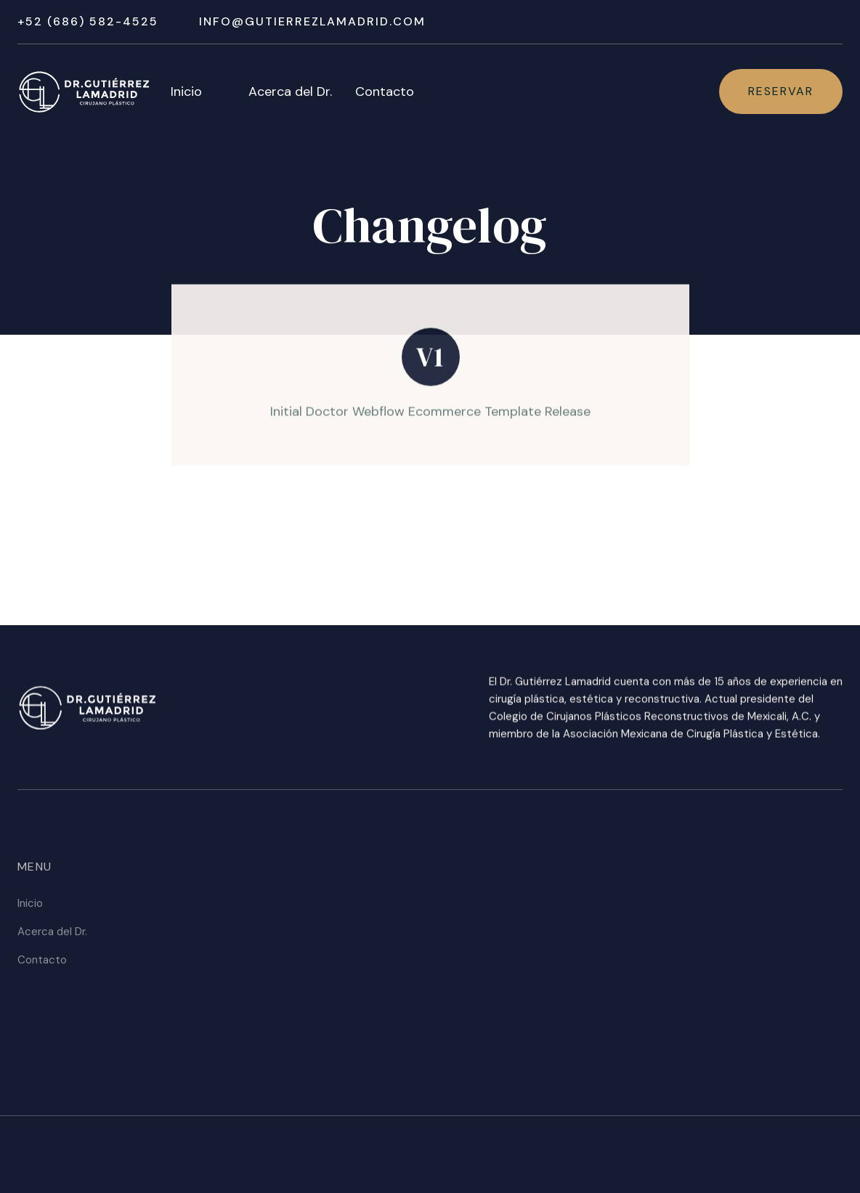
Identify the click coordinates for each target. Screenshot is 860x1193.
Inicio (186, 91)
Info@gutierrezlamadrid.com (312, 22)
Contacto (384, 91)
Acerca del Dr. (290, 91)
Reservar (781, 91)
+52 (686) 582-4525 (87, 22)
